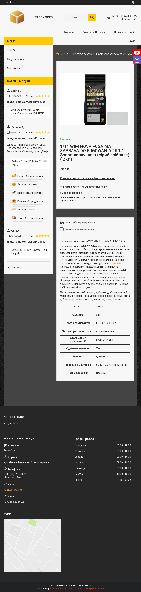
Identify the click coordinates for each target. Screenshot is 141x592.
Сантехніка (13, 68)
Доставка (12, 423)
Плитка (11, 49)
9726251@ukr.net (13, 489)
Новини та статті (124, 32)
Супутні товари (15, 59)
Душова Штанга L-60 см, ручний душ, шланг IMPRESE (27, 111)
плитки (64, 259)
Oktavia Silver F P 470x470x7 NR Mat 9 (30, 163)
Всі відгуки (14, 267)
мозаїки (115, 263)
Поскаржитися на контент (62, 588)
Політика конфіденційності (90, 588)
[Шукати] (92, 17)
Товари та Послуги (94, 32)
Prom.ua (87, 585)
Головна (69, 32)
